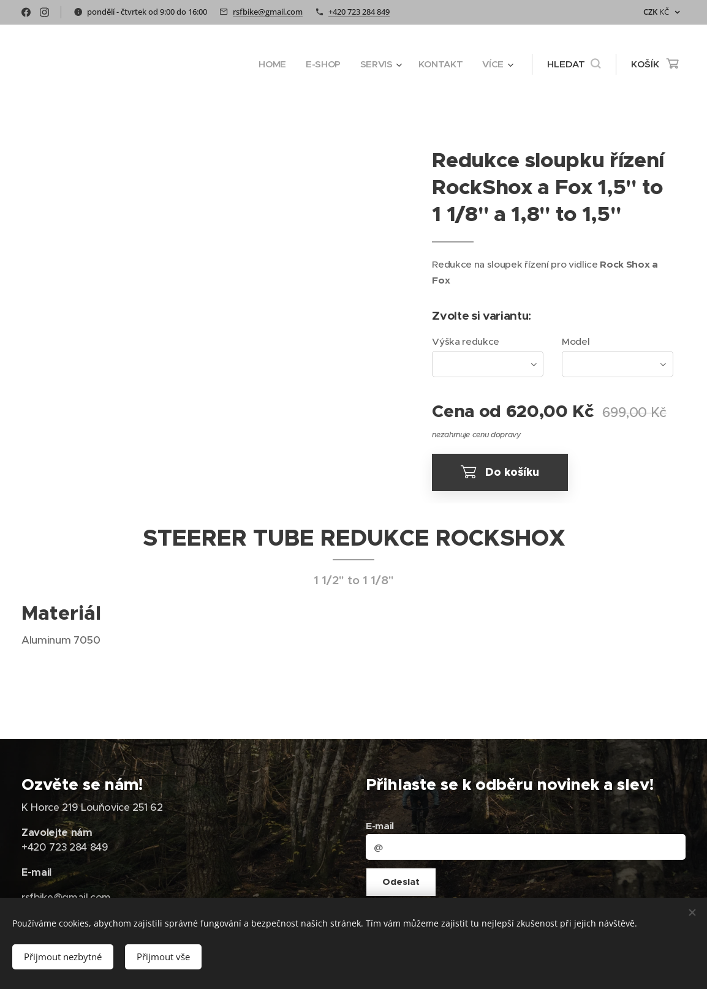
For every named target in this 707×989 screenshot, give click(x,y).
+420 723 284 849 (359, 11)
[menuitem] (270, 64)
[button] (574, 64)
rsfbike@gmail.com (268, 11)
